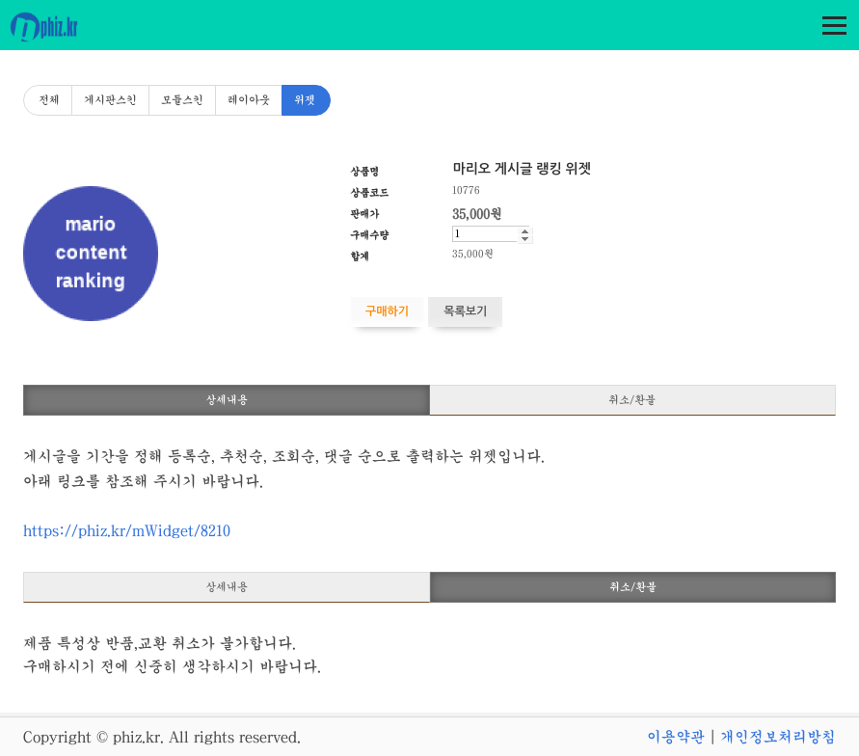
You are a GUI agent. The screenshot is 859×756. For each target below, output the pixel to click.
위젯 (304, 100)
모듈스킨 (182, 100)
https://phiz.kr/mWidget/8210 (126, 530)
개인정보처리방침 (778, 736)
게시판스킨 (110, 100)
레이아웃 (249, 100)
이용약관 (676, 736)
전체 (49, 100)
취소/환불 (632, 400)
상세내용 (226, 400)
